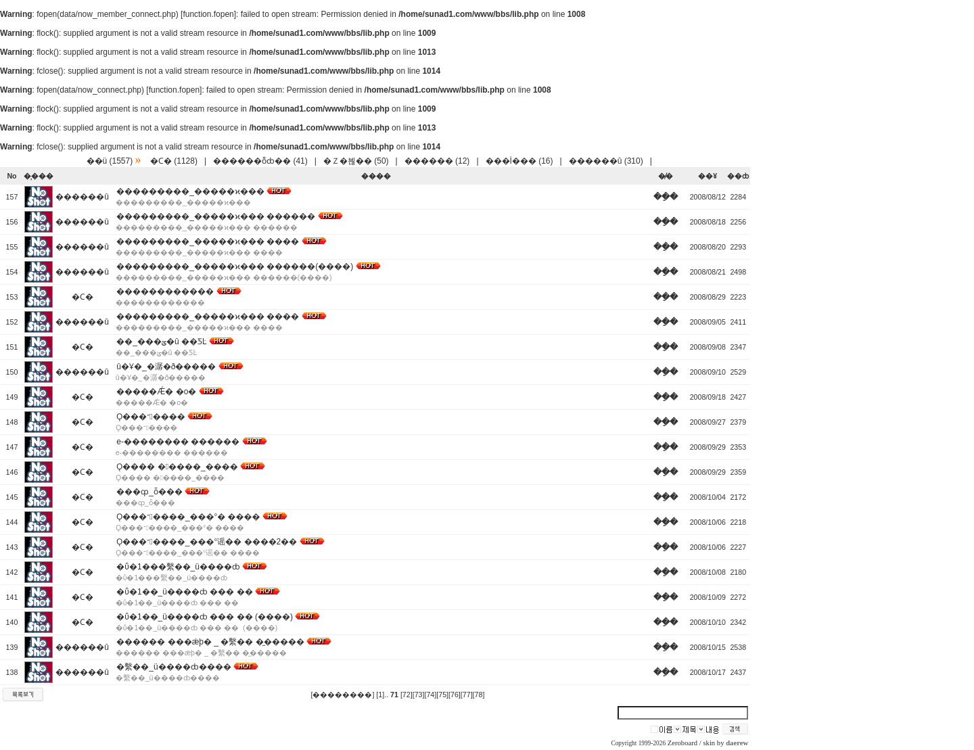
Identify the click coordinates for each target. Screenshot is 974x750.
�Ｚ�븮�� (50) (356, 161)
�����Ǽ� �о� (156, 391)
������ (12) (437, 161)
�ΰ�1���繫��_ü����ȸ (178, 566)
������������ (165, 291)
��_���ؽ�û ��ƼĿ (161, 341)
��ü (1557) (110, 161)
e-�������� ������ (177, 441)
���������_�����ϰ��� (190, 191)
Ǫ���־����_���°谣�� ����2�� (206, 541)
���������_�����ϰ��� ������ (215, 216)
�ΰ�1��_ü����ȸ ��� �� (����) (204, 617)
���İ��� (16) (519, 161)
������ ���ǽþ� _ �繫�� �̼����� (210, 642)
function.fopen (208, 14)
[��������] (342, 694)
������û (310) (606, 161)
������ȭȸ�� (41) (260, 161)
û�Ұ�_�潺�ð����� (166, 366)
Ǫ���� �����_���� (176, 466)
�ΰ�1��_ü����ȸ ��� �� (184, 591)
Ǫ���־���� (150, 416)
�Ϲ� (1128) (174, 161)
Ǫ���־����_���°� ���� (188, 516)
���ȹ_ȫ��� (149, 491)
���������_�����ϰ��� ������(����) (234, 266)
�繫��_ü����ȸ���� (173, 667)
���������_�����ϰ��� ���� (207, 241)
